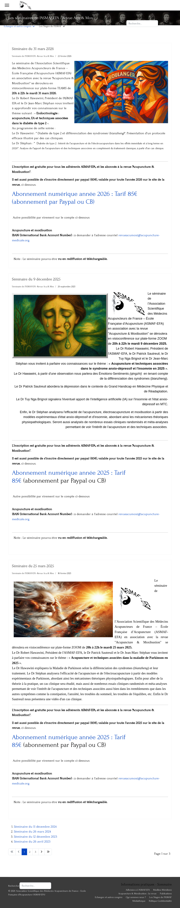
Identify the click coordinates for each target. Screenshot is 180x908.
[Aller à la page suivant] (41, 852)
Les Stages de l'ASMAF (50, 26)
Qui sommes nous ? (136, 897)
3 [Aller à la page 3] (35, 851)
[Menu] (7, 5)
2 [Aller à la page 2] (29, 851)
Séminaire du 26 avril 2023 (32, 841)
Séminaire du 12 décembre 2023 (35, 837)
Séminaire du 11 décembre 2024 (35, 827)
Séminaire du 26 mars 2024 (32, 831)
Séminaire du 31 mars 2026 (33, 49)
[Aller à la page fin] (48, 852)
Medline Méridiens (162, 890)
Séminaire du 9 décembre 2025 (36, 279)
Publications (166, 893)
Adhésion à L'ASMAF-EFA (16, 15)
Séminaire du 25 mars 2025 (33, 566)
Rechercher (134, 17)
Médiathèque (139, 901)
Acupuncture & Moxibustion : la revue (80, 15)
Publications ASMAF (44, 15)
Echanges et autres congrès (17, 26)
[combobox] (142, 23)
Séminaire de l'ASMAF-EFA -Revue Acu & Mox (33, 56)
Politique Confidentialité (160, 901)
